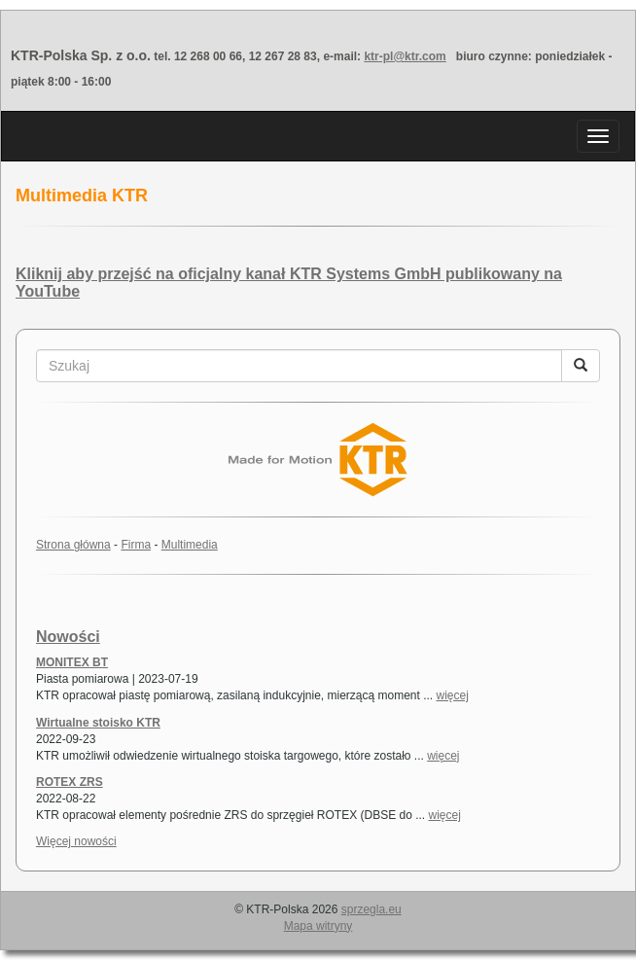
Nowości (68, 636)
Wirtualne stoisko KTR (98, 722)
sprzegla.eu (371, 909)
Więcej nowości (76, 841)
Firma (136, 544)
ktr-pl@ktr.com (404, 56)
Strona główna (73, 544)
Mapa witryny (318, 926)
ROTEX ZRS (69, 782)
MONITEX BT (72, 662)
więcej (453, 695)
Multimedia (189, 544)
